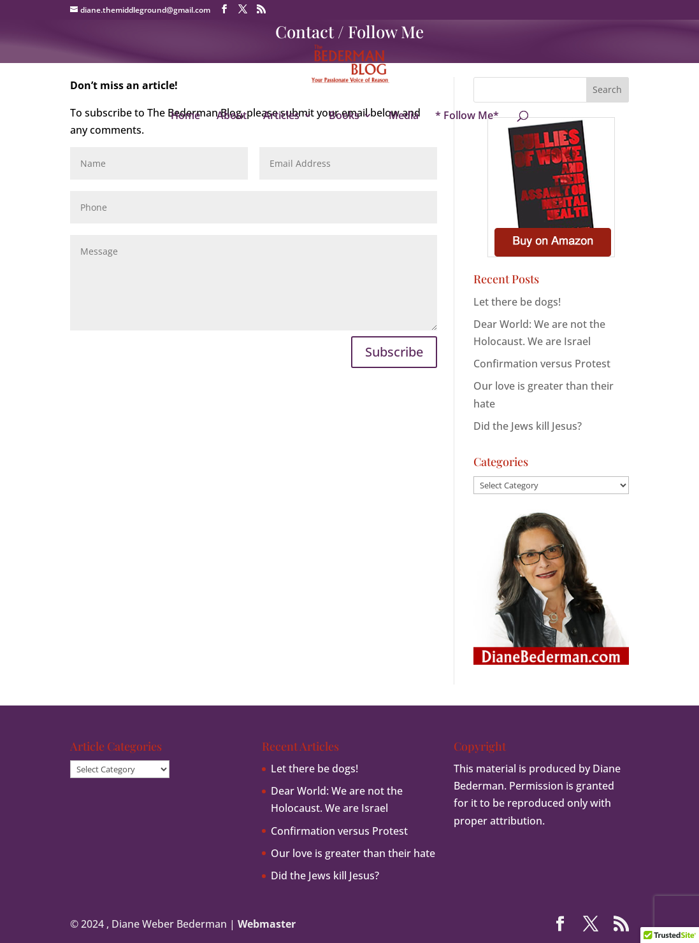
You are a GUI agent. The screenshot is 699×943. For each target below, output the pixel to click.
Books (344, 116)
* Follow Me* (467, 116)
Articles (281, 116)
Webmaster (267, 924)
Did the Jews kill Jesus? (527, 426)
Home (185, 116)
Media (404, 116)
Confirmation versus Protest (541, 364)
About (232, 116)
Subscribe (394, 351)
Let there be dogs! (517, 302)
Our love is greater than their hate (353, 853)
